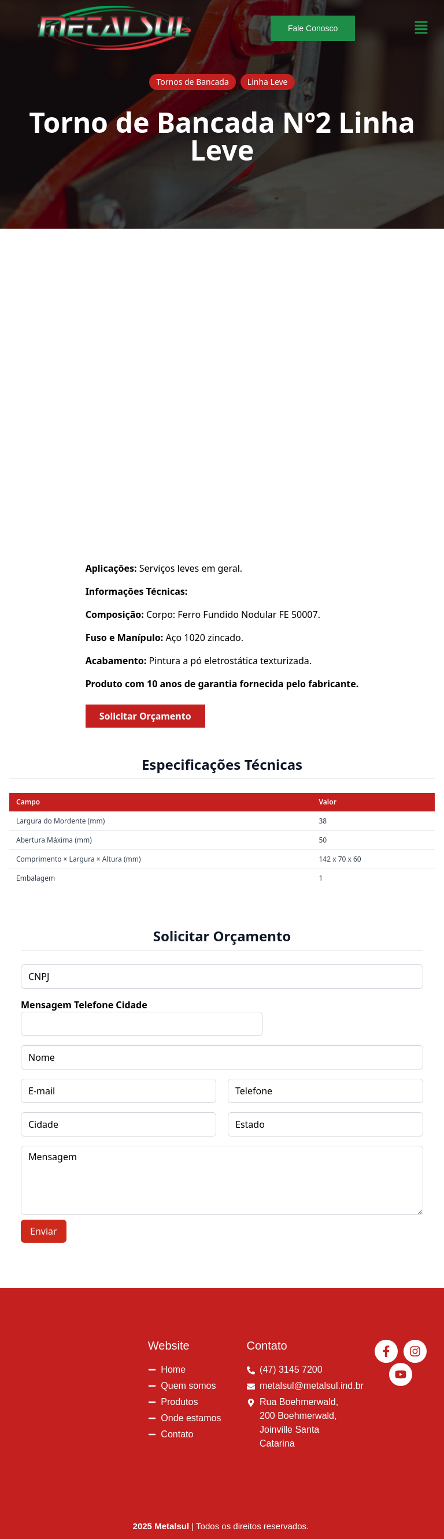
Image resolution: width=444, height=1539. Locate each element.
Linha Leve (267, 81)
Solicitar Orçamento (145, 716)
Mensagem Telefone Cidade (84, 1004)
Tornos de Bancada (192, 81)
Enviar (43, 1231)
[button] (421, 28)
